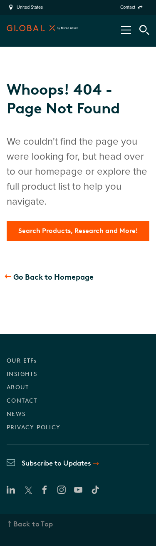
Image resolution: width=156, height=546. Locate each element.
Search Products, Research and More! (78, 231)
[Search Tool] (144, 30)
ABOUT (18, 387)
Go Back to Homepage (53, 277)
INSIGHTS (22, 374)
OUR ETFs (22, 360)
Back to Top (33, 524)
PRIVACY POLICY (34, 427)
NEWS (16, 414)
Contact (127, 7)
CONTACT (22, 400)
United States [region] (30, 7)
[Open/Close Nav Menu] (126, 30)
